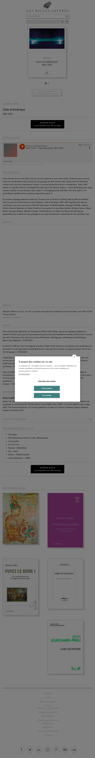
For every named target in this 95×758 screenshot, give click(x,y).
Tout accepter (47, 388)
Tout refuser (46, 395)
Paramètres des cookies (47, 381)
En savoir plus (24, 374)
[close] (74, 356)
